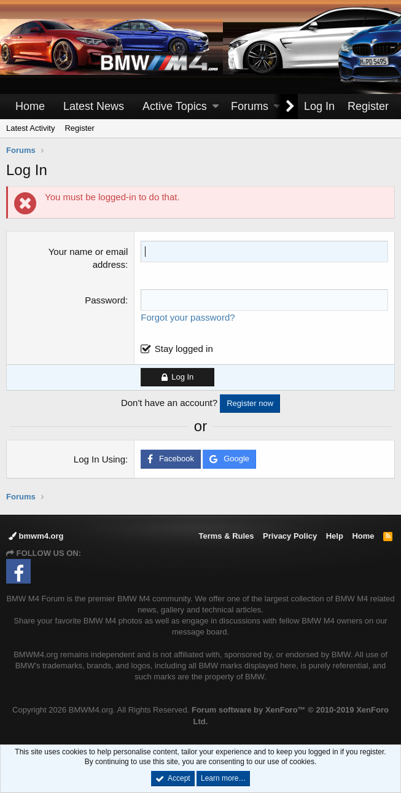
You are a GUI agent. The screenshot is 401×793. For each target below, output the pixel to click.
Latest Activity (30, 128)
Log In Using (99, 459)
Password (105, 300)
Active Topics (174, 106)
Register (79, 128)
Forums (249, 106)
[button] (215, 106)
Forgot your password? (188, 317)
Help (334, 536)
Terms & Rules (226, 536)
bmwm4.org (36, 536)
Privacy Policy (290, 536)
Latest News (93, 106)
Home (30, 106)
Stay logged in (184, 348)
